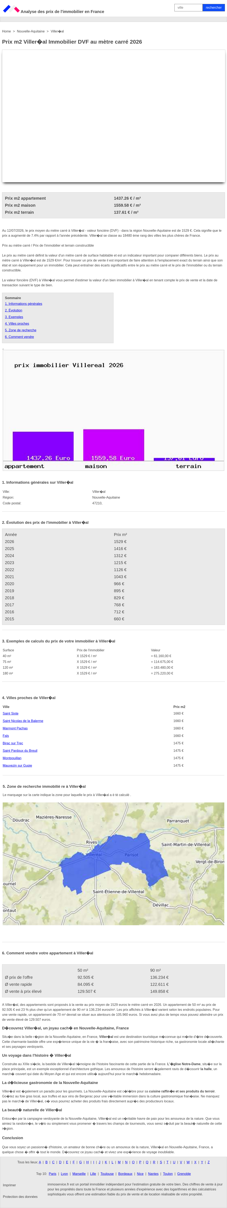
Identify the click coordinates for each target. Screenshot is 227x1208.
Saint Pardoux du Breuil (20, 750)
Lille (93, 1174)
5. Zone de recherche (20, 330)
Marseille (79, 1174)
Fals (6, 736)
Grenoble (184, 1174)
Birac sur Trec (13, 743)
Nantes (153, 1174)
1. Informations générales (23, 304)
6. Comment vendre (19, 337)
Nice (140, 1174)
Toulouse (107, 1174)
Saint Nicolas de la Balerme (23, 721)
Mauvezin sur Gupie (17, 765)
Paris (52, 1174)
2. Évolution (13, 310)
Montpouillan (12, 758)
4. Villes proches (17, 323)
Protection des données (20, 1196)
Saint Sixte (10, 713)
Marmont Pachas (15, 728)
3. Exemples (14, 317)
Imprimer (9, 1185)
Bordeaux (125, 1174)
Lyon (64, 1174)
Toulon (168, 1174)
